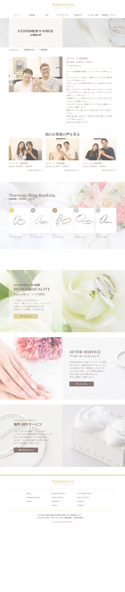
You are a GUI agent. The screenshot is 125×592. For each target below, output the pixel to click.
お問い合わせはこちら (26, 509)
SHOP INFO (55, 567)
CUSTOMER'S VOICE (84, 559)
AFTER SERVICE (57, 563)
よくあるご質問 (93, 15)
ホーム (16, 15)
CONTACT (80, 567)
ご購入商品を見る (74, 59)
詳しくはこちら (26, 375)
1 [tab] (34, 87)
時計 (47, 15)
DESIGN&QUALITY (58, 559)
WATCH (29, 567)
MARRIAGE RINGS (33, 563)
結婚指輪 (31, 15)
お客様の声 (77, 15)
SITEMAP (80, 571)
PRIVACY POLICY (83, 563)
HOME (28, 559)
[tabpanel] (35, 68)
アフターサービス (62, 15)
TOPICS (54, 571)
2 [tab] (37, 87)
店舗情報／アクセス (108, 15)
